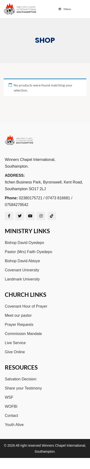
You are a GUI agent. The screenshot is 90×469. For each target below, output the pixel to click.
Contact (11, 416)
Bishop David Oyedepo (24, 243)
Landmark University (22, 279)
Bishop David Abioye (22, 261)
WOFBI (11, 406)
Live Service (15, 343)
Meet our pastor (18, 315)
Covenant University (22, 270)
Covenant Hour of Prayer (26, 306)
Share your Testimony (23, 388)
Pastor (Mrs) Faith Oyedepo (28, 252)
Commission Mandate (23, 334)
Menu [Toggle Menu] (64, 9)
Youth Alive (14, 425)
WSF (9, 397)
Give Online (15, 352)
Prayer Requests (19, 325)
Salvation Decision (20, 379)
